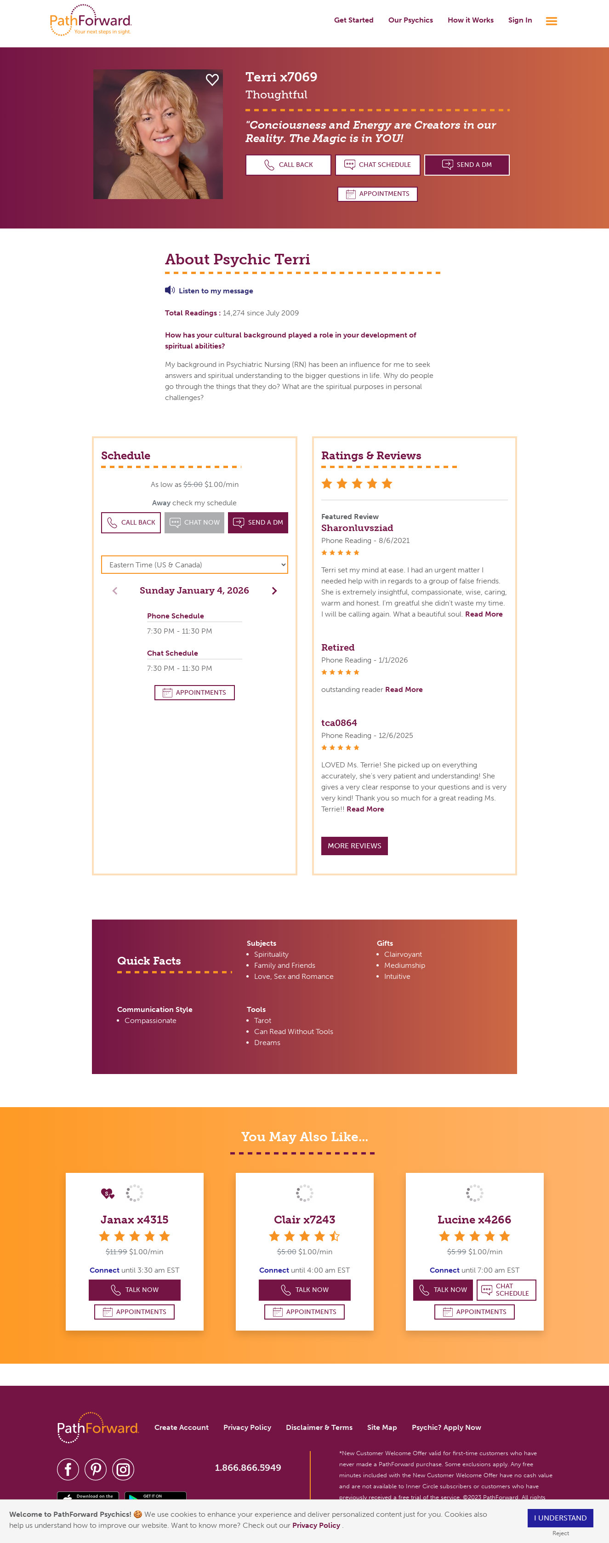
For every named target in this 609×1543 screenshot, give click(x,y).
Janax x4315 (135, 1219)
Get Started (354, 20)
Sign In (520, 20)
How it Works (471, 20)
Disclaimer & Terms (319, 1427)
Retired (338, 647)
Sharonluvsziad (357, 527)
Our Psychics (410, 20)
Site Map (382, 1427)
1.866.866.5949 (248, 1467)
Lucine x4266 (475, 1219)
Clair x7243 (305, 1219)
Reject (560, 1533)
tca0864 (339, 722)
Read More (484, 614)
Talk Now (134, 1290)
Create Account (181, 1427)
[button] (272, 590)
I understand (560, 1518)
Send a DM (467, 165)
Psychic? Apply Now (446, 1427)
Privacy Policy (317, 1525)
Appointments (378, 194)
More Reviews (354, 845)
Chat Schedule (377, 165)
